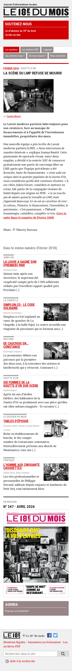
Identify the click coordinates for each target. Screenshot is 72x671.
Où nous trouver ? (37, 55)
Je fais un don (12, 34)
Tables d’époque (16, 421)
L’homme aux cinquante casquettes (21, 466)
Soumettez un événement (44, 642)
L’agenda (47, 49)
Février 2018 (11, 68)
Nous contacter (58, 55)
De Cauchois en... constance (16, 345)
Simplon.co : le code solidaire (19, 306)
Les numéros (11, 49)
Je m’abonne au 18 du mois (20, 30)
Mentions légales (14, 642)
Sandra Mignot (14, 116)
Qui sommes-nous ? (15, 55)
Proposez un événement (17, 610)
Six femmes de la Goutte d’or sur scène (20, 384)
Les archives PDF (30, 49)
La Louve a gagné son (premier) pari (19, 263)
